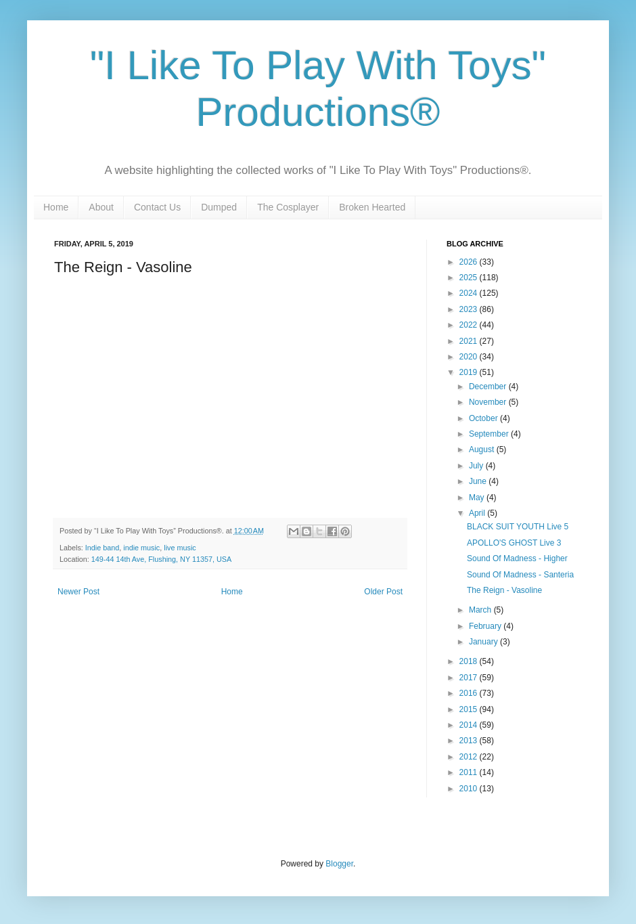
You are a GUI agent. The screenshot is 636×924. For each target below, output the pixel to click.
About (101, 207)
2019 (469, 372)
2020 (469, 356)
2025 (469, 277)
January (484, 641)
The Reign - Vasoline (504, 590)
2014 (469, 725)
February (486, 626)
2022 (469, 325)
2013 (469, 740)
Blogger (339, 863)
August (483, 449)
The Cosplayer (288, 207)
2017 (469, 677)
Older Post (383, 591)
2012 (469, 757)
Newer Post (78, 591)
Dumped (219, 207)
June (479, 481)
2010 (469, 788)
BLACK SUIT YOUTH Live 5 (517, 526)
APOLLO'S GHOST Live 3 (514, 543)
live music (180, 548)
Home (55, 207)
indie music (141, 548)
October (484, 418)
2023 (469, 309)
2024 (469, 293)
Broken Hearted (372, 207)
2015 (469, 709)
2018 (469, 661)
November (489, 402)
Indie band (102, 548)
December (489, 386)
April (478, 513)
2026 (469, 262)
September (490, 434)
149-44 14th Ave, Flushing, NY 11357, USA (161, 559)
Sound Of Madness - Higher (517, 558)
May (477, 497)
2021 (469, 341)
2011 (469, 772)
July (477, 465)
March (481, 610)
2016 (469, 693)
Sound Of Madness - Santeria (520, 574)
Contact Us (157, 207)
